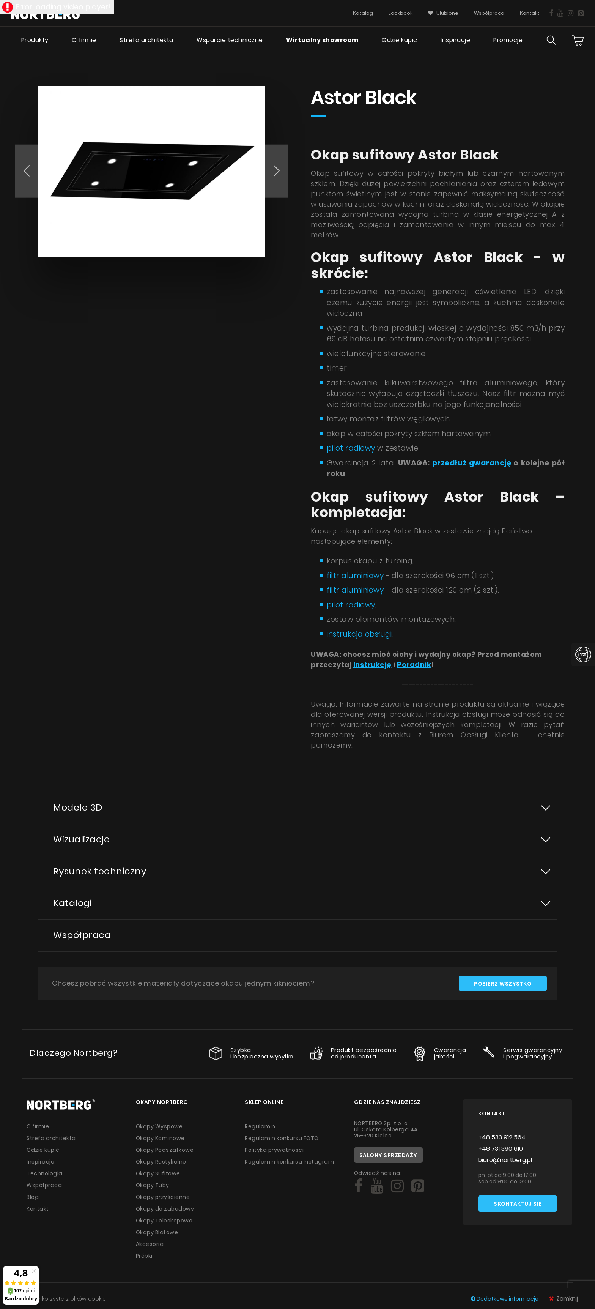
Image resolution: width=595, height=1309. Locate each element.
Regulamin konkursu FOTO (282, 1138)
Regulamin (260, 1126)
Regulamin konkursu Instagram (289, 1161)
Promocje (508, 40)
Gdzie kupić (399, 40)
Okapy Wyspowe (159, 1126)
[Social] (358, 1186)
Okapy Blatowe (157, 1232)
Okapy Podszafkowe (165, 1150)
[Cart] (578, 40)
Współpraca (82, 935)
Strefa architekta (146, 40)
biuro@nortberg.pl (505, 1160)
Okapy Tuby (152, 1185)
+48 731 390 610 (500, 1148)
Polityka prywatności (274, 1150)
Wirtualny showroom (322, 40)
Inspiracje (455, 40)
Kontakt (38, 1209)
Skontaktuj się (517, 1204)
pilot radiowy (351, 448)
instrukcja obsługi (359, 634)
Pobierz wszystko (503, 983)
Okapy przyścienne (163, 1197)
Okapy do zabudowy (165, 1209)
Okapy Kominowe (160, 1138)
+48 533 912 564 (502, 1137)
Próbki (144, 1256)
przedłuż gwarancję (472, 463)
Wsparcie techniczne (230, 40)
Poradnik (414, 664)
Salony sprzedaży (388, 1155)
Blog (33, 1197)
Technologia (45, 1173)
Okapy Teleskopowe (164, 1220)
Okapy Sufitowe (158, 1173)
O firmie (84, 40)
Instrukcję (372, 664)
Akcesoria (150, 1244)
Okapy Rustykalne (161, 1161)
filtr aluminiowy (355, 576)
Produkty (35, 40)
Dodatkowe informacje (505, 1299)
